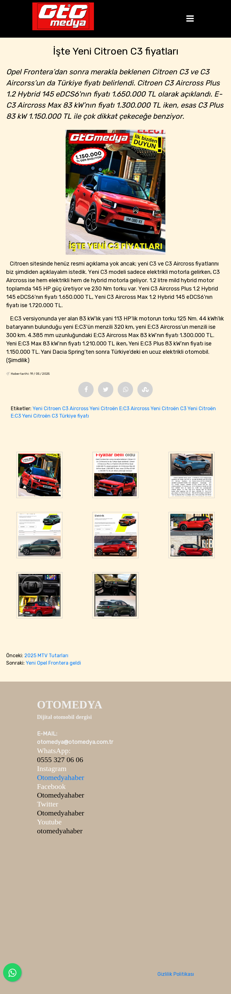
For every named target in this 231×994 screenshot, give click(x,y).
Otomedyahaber (60, 777)
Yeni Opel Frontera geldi (53, 663)
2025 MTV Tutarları (46, 655)
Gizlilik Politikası (175, 974)
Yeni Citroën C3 (168, 408)
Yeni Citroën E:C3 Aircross (119, 408)
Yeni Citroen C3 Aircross (60, 408)
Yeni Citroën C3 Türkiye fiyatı (55, 416)
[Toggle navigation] (190, 19)
